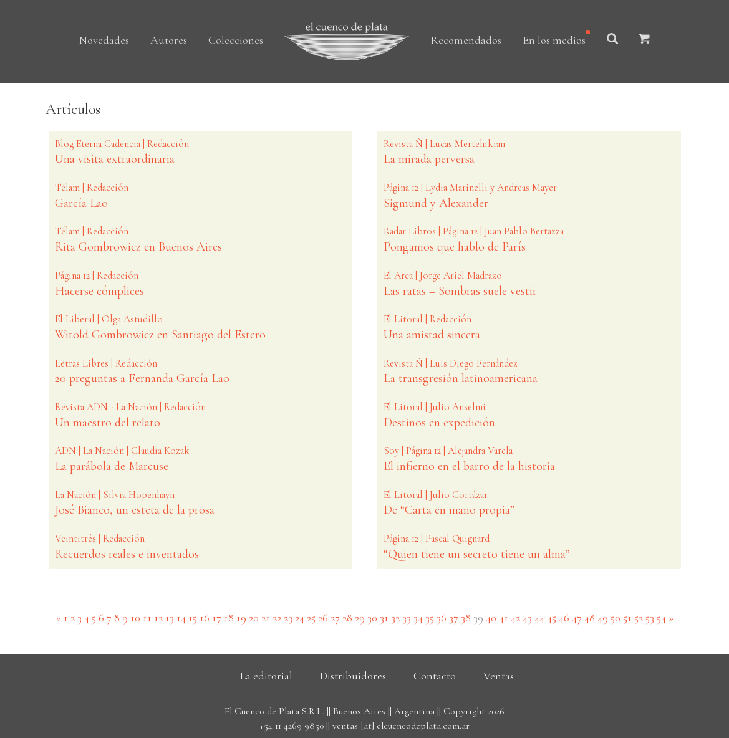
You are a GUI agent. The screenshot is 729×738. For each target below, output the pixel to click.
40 (491, 618)
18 (229, 618)
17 (216, 618)
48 (589, 618)
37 (453, 618)
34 (418, 618)
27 (335, 618)
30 (372, 618)
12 (158, 618)
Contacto (434, 676)
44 (539, 618)
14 (181, 618)
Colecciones (235, 40)
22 (277, 618)
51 (627, 618)
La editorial (266, 676)
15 (192, 618)
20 (254, 618)
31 (384, 618)
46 (564, 618)
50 (615, 618)
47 (577, 618)
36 (442, 618)
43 (527, 618)
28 (347, 618)
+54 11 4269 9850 (291, 725)
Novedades (104, 40)
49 (602, 618)
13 (169, 618)
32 (395, 618)
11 (147, 618)
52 (638, 618)
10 (135, 618)
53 (649, 618)
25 (311, 618)
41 (503, 618)
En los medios (554, 40)
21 (265, 618)
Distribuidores (353, 676)
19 (241, 618)
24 (299, 618)
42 (515, 618)
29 (360, 618)
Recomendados (465, 40)
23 (288, 618)
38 (466, 618)
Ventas (498, 676)
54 (661, 618)
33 (406, 618)
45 (551, 618)
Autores (168, 40)
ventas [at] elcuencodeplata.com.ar (401, 725)
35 (429, 618)
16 (205, 618)
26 (323, 618)
